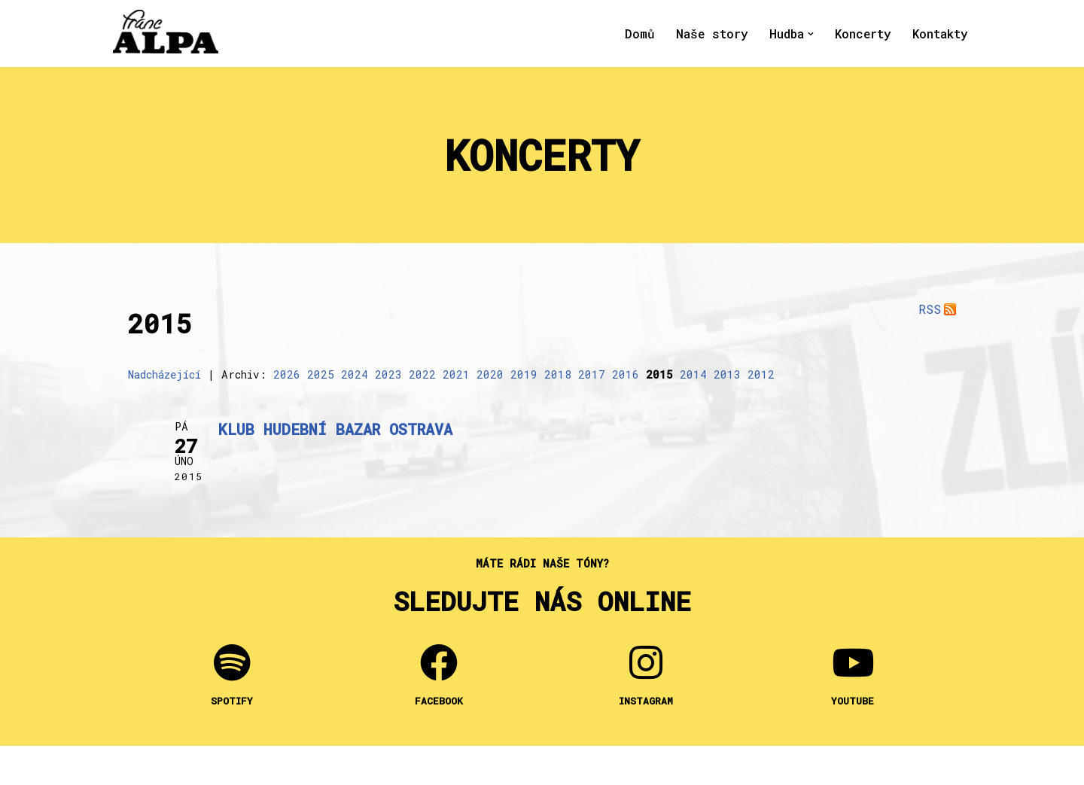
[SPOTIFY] (232, 663)
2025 (320, 374)
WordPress (648, 766)
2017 (591, 374)
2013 (727, 374)
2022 (422, 374)
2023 (388, 374)
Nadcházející (164, 374)
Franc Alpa (255, 766)
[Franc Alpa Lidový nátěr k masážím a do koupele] (165, 31)
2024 (354, 374)
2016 (625, 374)
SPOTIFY (232, 701)
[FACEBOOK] (439, 663)
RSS (929, 309)
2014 (693, 374)
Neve (577, 766)
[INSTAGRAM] (646, 663)
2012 (761, 374)
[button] (810, 34)
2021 (456, 374)
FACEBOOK (439, 701)
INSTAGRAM (646, 701)
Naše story (711, 33)
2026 (286, 374)
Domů (638, 33)
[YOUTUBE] (853, 663)
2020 (490, 374)
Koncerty (862, 33)
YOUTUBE (852, 701)
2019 (523, 374)
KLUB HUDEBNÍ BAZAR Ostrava (335, 430)
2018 (557, 374)
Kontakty (940, 33)
